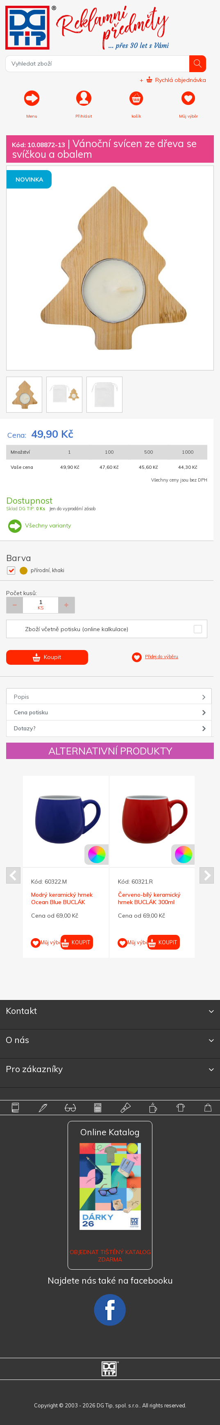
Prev (13, 875)
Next (207, 875)
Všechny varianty (38, 525)
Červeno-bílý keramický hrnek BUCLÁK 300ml (149, 898)
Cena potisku (31, 712)
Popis (21, 696)
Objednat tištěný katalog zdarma (110, 1255)
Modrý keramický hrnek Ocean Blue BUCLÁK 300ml (62, 902)
